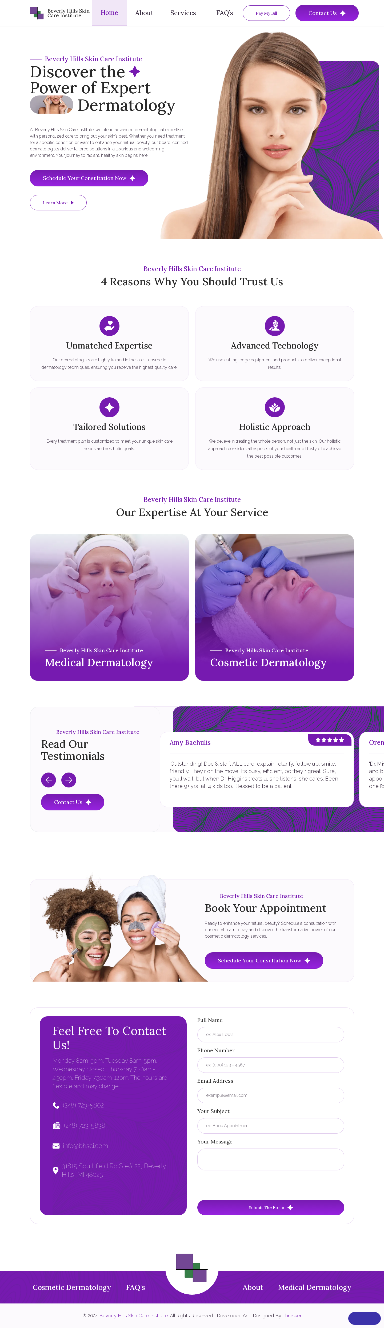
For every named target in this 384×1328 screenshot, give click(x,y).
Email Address (215, 1080)
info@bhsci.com (85, 1146)
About (144, 13)
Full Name (210, 1020)
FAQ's (135, 1287)
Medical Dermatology (314, 1287)
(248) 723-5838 (84, 1125)
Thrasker (292, 1315)
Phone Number (216, 1050)
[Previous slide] (48, 780)
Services (183, 13)
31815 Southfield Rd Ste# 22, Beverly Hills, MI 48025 (114, 1170)
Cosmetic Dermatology (72, 1287)
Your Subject (213, 1111)
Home (109, 13)
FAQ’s (224, 13)
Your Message (215, 1141)
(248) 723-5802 (83, 1105)
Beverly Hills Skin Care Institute (133, 1315)
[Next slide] (68, 780)
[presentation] (237, 1185)
